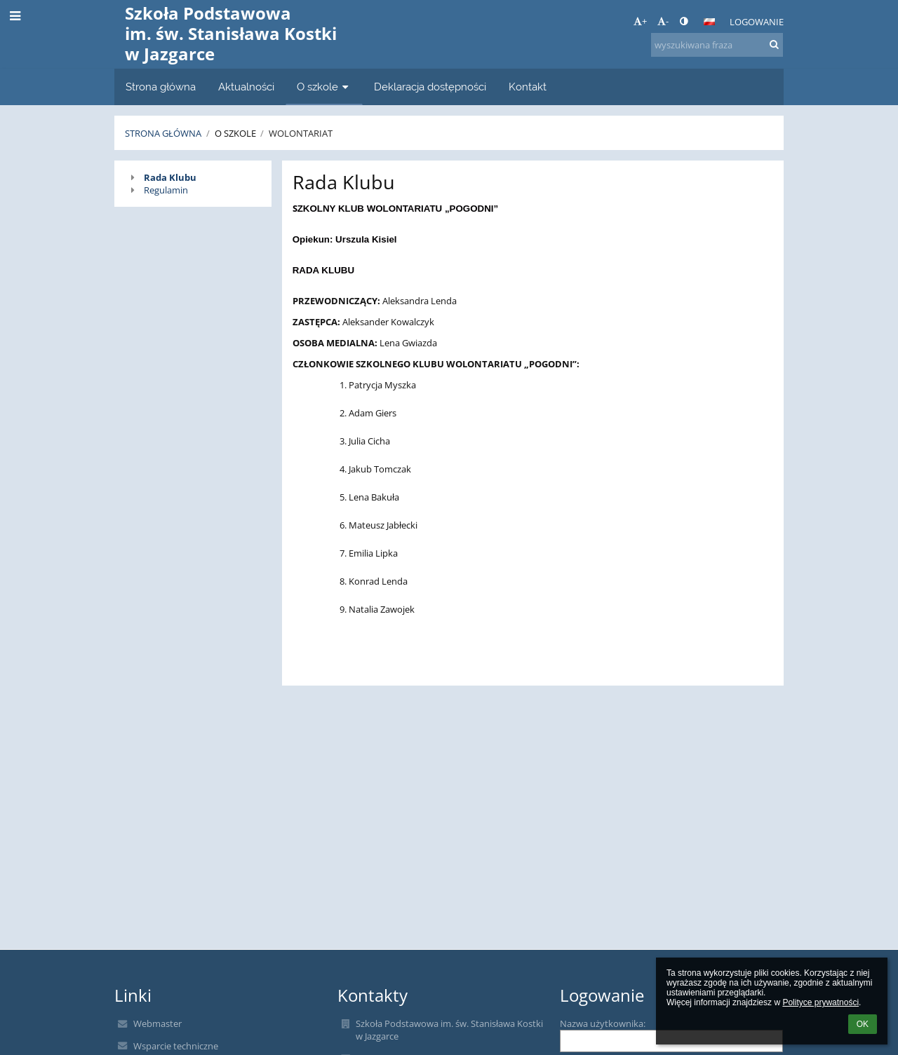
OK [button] (863, 1024)
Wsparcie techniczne (175, 1046)
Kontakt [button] (528, 87)
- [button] (663, 21)
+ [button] (640, 21)
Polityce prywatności (820, 1002)
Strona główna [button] (161, 87)
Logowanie (757, 21)
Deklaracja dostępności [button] (430, 87)
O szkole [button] (324, 87)
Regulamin (166, 190)
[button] (709, 21)
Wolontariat (301, 133)
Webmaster (157, 1023)
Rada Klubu (170, 177)
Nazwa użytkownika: (602, 1023)
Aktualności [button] (246, 87)
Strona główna (163, 133)
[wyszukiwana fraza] (717, 44)
